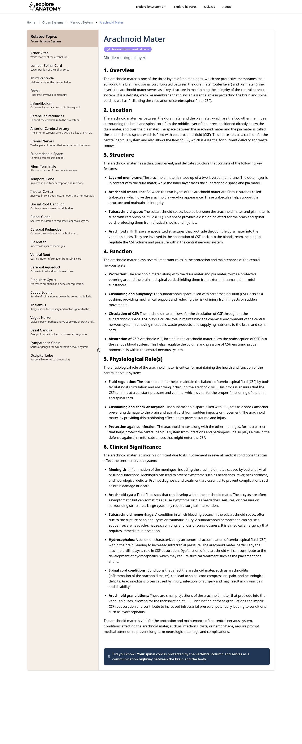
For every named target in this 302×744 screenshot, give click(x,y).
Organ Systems (52, 22)
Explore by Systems (151, 7)
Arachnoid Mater (111, 22)
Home (31, 22)
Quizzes (209, 7)
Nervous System (81, 22)
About (227, 7)
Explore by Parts (185, 7)
